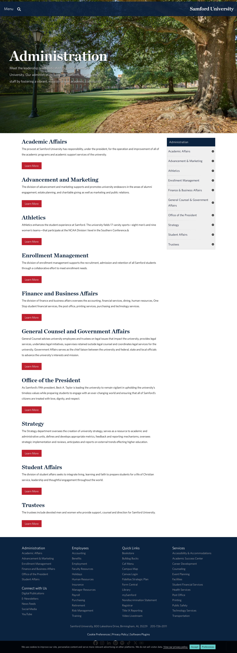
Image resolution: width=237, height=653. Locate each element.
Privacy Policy (120, 634)
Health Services (181, 589)
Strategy (173, 225)
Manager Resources (84, 589)
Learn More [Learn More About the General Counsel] (32, 366)
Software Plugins (140, 634)
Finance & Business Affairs (185, 190)
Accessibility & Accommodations (191, 553)
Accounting (79, 553)
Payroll (76, 595)
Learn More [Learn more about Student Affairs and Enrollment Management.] (32, 491)
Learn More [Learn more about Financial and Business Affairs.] (32, 317)
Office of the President (182, 215)
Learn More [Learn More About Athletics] (32, 241)
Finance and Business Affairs (38, 569)
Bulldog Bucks (130, 558)
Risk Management (82, 610)
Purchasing (78, 600)
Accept (194, 646)
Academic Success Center (187, 558)
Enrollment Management (183, 180)
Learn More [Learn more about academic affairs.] (32, 166)
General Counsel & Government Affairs (188, 202)
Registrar (127, 605)
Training (76, 616)
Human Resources (83, 579)
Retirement (78, 605)
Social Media (29, 609)
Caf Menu (128, 563)
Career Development (184, 563)
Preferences (208, 646)
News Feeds (29, 603)
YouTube (27, 614)
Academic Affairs (179, 151)
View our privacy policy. (175, 646)
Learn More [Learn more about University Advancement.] (32, 203)
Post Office (178, 595)
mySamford (129, 595)
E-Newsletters (30, 598)
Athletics (174, 171)
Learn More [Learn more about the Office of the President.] (32, 410)
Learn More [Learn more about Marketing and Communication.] (32, 279)
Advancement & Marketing (185, 161)
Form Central (130, 584)
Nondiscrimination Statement (139, 600)
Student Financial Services (187, 584)
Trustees (173, 244)
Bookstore (128, 553)
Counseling (178, 569)
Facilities (177, 579)
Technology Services (184, 610)
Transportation (181, 616)
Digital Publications (33, 593)
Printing (177, 600)
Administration (178, 142)
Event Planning (181, 574)
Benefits (76, 558)
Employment (79, 563)
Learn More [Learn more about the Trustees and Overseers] (32, 523)
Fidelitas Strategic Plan (135, 579)
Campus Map (130, 569)
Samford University (82, 626)
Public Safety (179, 605)
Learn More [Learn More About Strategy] (32, 453)
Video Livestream (132, 616)
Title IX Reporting (132, 610)
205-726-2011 (158, 626)
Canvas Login (130, 574)
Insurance (78, 584)
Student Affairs (177, 234)
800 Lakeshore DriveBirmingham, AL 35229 (121, 626)
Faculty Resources (82, 569)
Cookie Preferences (98, 634)
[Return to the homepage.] (212, 11)
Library (126, 589)
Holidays (77, 574)
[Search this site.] (19, 9)
